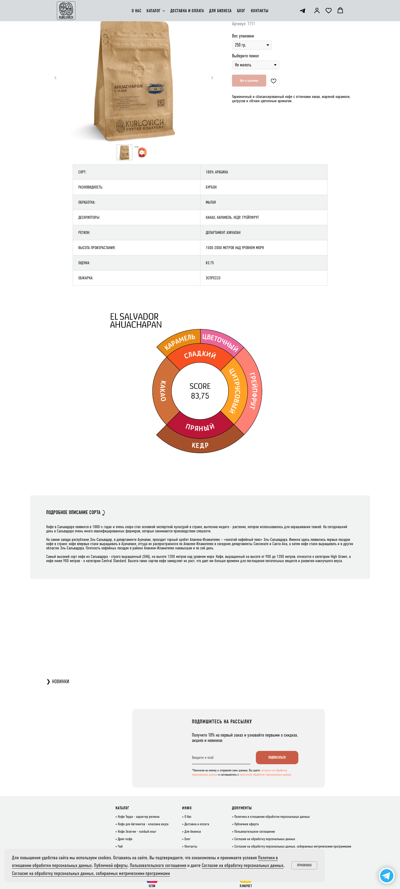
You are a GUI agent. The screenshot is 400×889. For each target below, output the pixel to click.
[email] (221, 757)
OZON (152, 886)
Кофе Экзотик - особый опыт (137, 832)
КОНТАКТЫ (260, 11)
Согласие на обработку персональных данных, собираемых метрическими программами (292, 846)
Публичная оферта (246, 824)
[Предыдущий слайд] (55, 78)
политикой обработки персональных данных (265, 774)
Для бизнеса (192, 832)
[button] (317, 10)
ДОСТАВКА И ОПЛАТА (187, 11)
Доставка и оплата (196, 824)
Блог (187, 839)
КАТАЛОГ (154, 11)
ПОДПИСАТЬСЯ (277, 757)
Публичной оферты (111, 865)
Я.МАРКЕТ (246, 886)
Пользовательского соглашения (158, 865)
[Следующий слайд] (212, 78)
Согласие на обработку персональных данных (264, 839)
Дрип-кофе (125, 839)
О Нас (187, 817)
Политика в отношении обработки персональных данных (272, 817)
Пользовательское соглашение (254, 832)
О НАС (136, 11)
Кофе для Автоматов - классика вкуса (143, 824)
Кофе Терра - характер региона (139, 817)
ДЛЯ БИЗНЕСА (220, 11)
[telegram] (302, 10)
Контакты (190, 846)
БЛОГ (241, 11)
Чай (120, 846)
